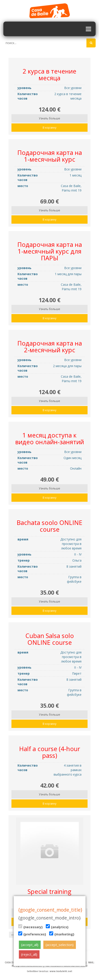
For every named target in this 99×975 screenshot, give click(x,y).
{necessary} (30, 926)
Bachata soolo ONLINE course (49, 525)
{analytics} (57, 926)
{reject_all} (29, 954)
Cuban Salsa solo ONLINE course (49, 639)
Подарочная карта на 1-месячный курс (49, 155)
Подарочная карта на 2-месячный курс (49, 346)
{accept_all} (29, 944)
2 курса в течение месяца (49, 74)
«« (12, 935)
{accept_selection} (60, 944)
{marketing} (61, 933)
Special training (49, 891)
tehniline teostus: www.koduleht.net (49, 971)
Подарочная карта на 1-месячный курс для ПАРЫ (49, 251)
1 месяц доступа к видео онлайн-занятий (49, 438)
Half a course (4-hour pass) (49, 752)
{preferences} (32, 933)
